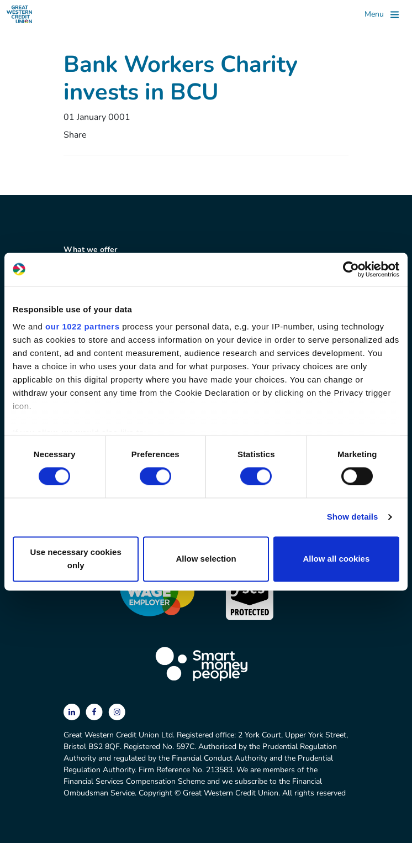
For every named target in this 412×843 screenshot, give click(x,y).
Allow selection (206, 558)
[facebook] (95, 711)
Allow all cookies (336, 558)
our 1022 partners (82, 326)
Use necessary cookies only (76, 558)
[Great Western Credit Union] (19, 14)
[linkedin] (73, 711)
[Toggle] (381, 14)
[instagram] (116, 711)
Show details (352, 517)
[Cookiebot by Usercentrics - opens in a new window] (351, 269)
